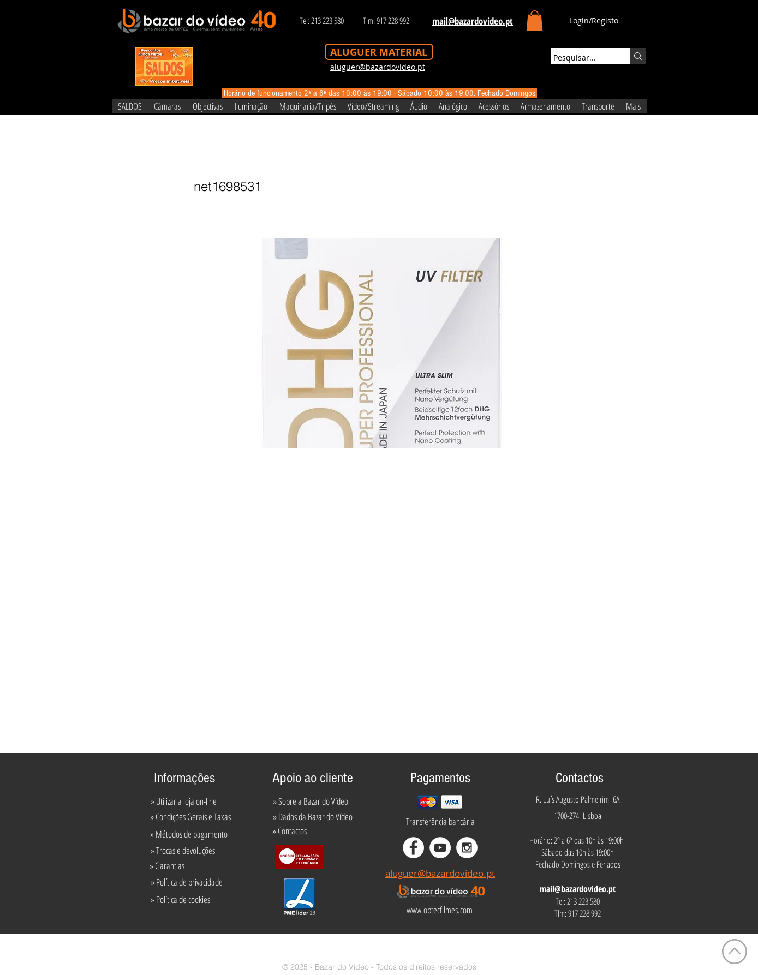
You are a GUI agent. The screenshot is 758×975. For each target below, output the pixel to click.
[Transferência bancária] (440, 821)
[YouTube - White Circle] (440, 847)
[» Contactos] (289, 831)
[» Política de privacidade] (186, 882)
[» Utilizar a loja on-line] (184, 801)
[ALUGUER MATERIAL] (379, 52)
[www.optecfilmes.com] (440, 910)
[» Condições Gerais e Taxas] (190, 816)
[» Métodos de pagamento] (188, 834)
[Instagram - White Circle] (467, 847)
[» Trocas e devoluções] (183, 850)
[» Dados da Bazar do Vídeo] (312, 816)
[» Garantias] (167, 866)
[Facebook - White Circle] (413, 847)
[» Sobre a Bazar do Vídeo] (310, 801)
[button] (534, 20)
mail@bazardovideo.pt (578, 889)
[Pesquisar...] (580, 58)
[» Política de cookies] (180, 899)
